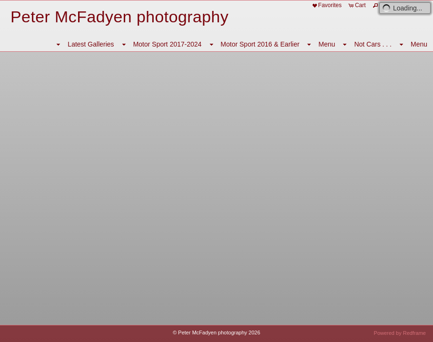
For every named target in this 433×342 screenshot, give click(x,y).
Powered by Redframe (400, 333)
